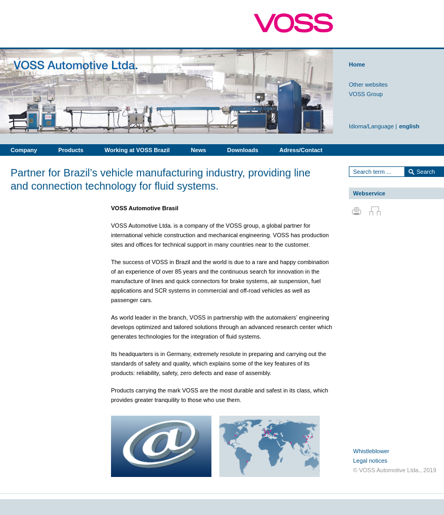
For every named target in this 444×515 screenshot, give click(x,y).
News (198, 150)
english (409, 126)
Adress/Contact (301, 150)
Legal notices (370, 460)
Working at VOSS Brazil (137, 150)
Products (71, 150)
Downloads (242, 150)
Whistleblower (371, 451)
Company (24, 150)
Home (357, 64)
